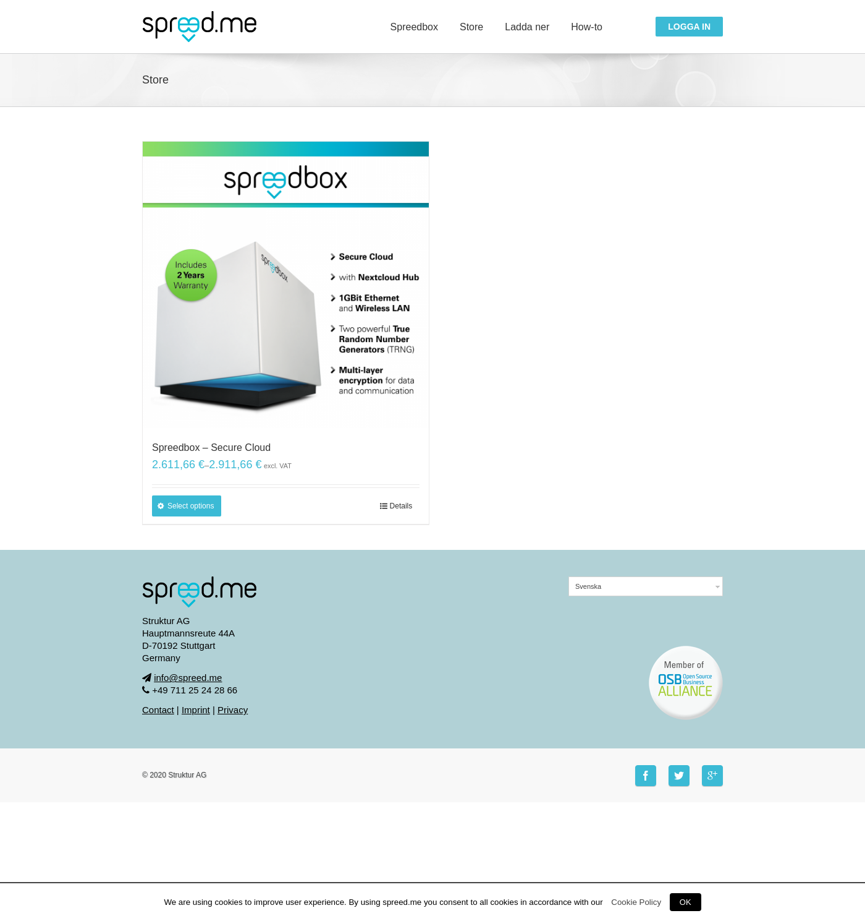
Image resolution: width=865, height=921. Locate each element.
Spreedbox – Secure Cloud (211, 447)
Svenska (588, 586)
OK (685, 902)
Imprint (196, 710)
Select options (190, 506)
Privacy (232, 710)
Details (401, 506)
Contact (158, 710)
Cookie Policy (636, 902)
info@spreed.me (188, 677)
